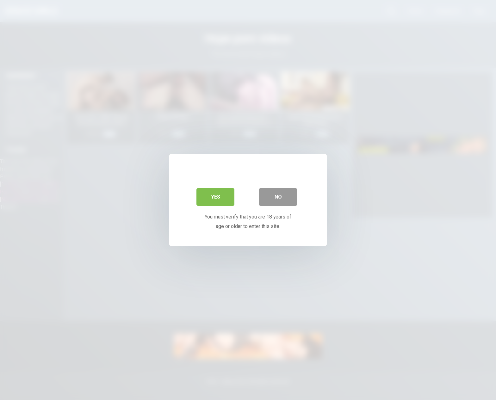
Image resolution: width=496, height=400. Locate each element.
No (278, 197)
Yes (215, 197)
